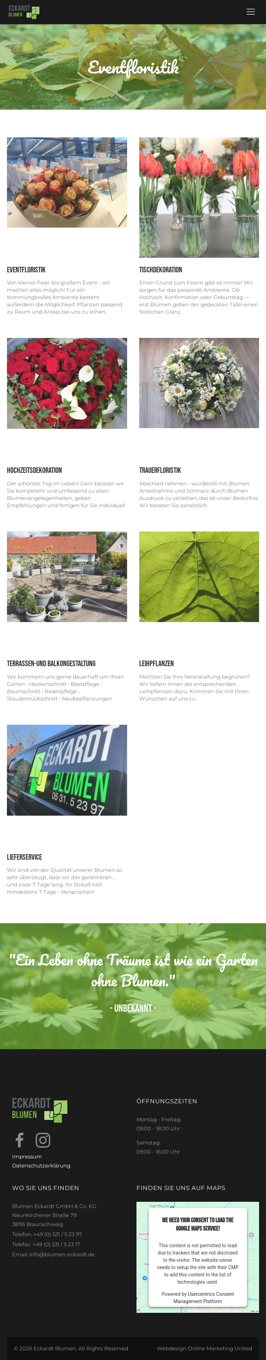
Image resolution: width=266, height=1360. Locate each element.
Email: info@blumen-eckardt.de (53, 1254)
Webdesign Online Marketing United (204, 1348)
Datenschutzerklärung (41, 1165)
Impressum (27, 1156)
